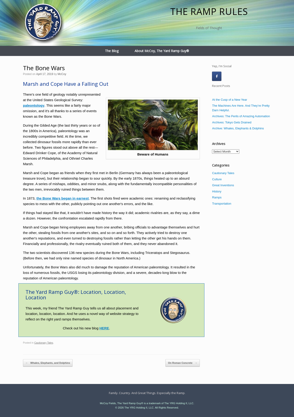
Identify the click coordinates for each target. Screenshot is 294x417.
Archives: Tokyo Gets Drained (231, 122)
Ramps (216, 197)
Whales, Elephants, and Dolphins (47, 363)
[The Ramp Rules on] (227, 76)
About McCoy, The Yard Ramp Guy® (162, 51)
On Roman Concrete (182, 363)
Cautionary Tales (43, 342)
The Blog (112, 51)
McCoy (62, 74)
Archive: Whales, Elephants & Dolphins (238, 128)
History (216, 191)
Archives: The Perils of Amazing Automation (241, 116)
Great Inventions (223, 185)
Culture (217, 179)
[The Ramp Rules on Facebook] (216, 76)
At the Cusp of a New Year (229, 99)
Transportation (221, 203)
